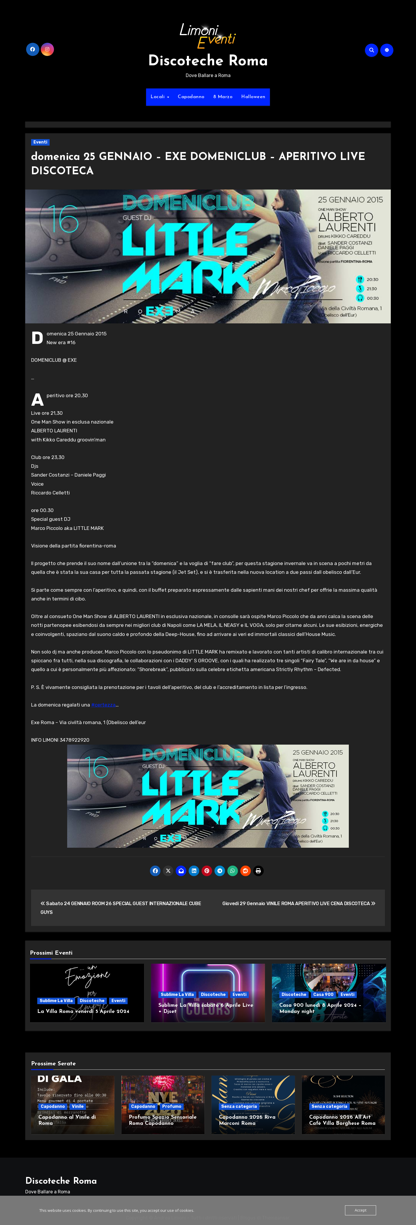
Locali (158, 97)
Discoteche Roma (208, 61)
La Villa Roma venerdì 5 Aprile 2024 (83, 1011)
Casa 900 (323, 994)
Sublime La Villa (56, 1000)
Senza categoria (239, 1105)
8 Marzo (223, 97)
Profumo (171, 1105)
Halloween (253, 97)
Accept (360, 1210)
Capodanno (191, 97)
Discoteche (92, 1000)
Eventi (40, 142)
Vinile (78, 1105)
